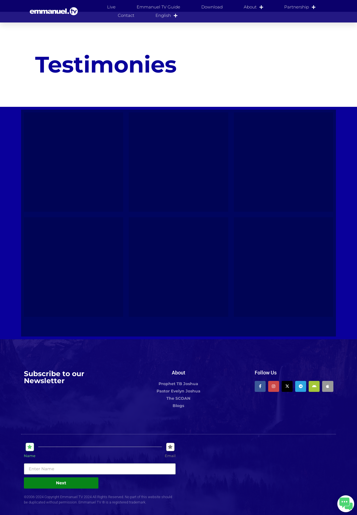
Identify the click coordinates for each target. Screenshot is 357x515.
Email (170, 456)
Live (111, 7)
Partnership (299, 7)
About (253, 7)
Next (61, 482)
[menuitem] (166, 15)
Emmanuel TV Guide (158, 7)
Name (29, 456)
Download (212, 7)
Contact (126, 15)
